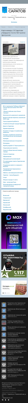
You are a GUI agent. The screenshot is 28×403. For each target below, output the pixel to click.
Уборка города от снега (10, 179)
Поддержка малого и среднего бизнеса (12, 165)
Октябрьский (7, 207)
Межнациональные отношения (12, 141)
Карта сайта (12, 388)
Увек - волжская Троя (9, 182)
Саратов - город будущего (11, 175)
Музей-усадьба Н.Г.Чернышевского (13, 145)
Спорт (5, 177)
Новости (10, 27)
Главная (3, 27)
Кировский (6, 202)
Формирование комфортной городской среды (12, 185)
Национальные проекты (10, 148)
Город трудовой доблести (11, 121)
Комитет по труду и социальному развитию (13, 131)
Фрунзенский (7, 209)
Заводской (6, 200)
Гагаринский (7, 198)
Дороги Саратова (8, 126)
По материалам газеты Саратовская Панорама (14, 162)
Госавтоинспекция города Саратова (14, 123)
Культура (5, 138)
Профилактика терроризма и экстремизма (12, 169)
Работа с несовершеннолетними (13, 172)
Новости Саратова (20, 27)
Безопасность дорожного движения (14, 115)
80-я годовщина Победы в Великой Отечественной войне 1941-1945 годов (14, 107)
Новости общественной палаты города (12, 151)
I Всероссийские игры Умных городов (12, 112)
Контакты (5, 388)
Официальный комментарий (11, 159)
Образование (7, 156)
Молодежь (6, 143)
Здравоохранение (8, 128)
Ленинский (6, 205)
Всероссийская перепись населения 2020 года (14, 118)
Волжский (6, 195)
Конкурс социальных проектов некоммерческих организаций (12, 135)
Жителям (14, 22)
